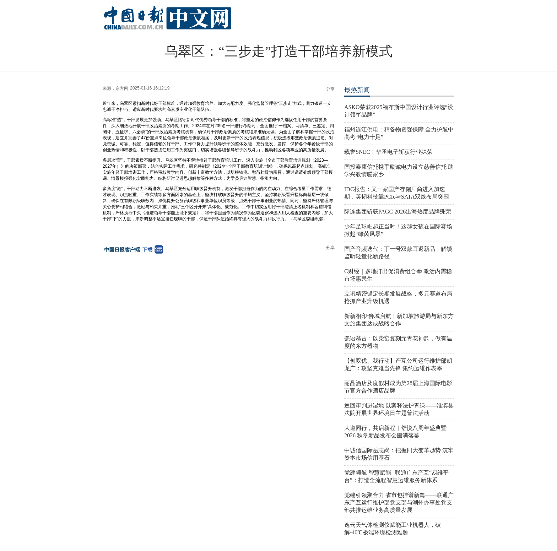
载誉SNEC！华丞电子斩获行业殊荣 (388, 152)
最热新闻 (357, 89)
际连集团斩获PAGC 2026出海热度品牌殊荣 (397, 212)
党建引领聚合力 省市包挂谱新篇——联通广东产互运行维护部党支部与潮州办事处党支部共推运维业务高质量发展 (399, 502)
